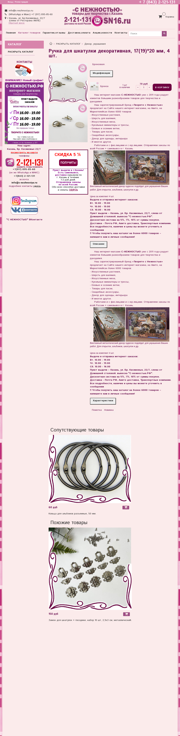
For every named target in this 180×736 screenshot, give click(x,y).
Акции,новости (102, 32)
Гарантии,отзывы (54, 32)
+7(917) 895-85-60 (24, 169)
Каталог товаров (29, 32)
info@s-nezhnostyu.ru (20, 10)
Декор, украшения (95, 44)
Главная (11, 32)
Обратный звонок (17, 23)
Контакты (121, 32)
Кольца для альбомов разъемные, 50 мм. (72, 513)
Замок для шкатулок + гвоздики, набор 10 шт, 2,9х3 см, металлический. (90, 620)
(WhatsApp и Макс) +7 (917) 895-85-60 (30, 14)
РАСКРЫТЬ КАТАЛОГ (68, 44)
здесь (73, 189)
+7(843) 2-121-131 (24, 176)
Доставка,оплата (79, 32)
